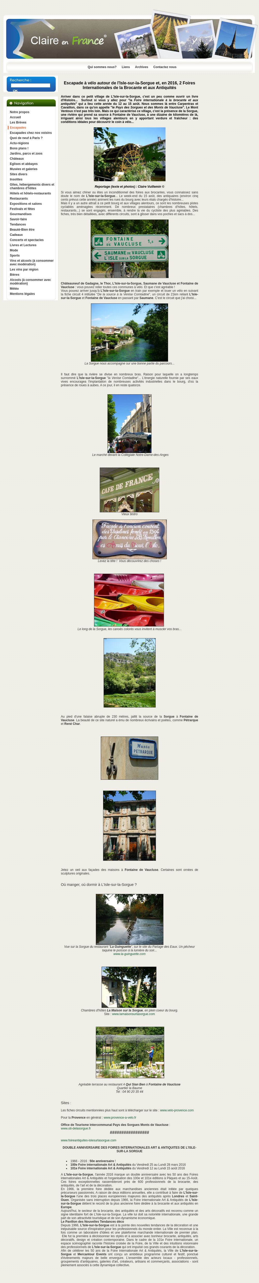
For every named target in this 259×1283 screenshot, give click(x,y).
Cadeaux (16, 235)
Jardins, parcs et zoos (26, 153)
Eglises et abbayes (24, 164)
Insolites (16, 179)
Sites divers (18, 174)
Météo (14, 288)
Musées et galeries (24, 169)
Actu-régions (19, 143)
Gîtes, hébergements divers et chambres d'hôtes (32, 186)
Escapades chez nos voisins (31, 133)
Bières (14, 274)
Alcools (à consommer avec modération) (30, 281)
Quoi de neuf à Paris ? (26, 138)
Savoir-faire (18, 219)
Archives (141, 67)
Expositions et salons (26, 204)
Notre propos (19, 112)
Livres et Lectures (23, 245)
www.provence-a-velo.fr (120, 1117)
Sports (15, 255)
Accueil (15, 117)
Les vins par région (24, 269)
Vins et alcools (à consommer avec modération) (32, 262)
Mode (14, 250)
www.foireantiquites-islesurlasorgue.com (88, 1140)
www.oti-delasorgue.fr (76, 1128)
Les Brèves (18, 122)
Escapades (18, 127)
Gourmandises (21, 214)
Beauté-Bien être (22, 229)
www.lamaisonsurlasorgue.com (133, 1014)
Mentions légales (22, 294)
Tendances (18, 224)
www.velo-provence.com (177, 1110)
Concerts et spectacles (27, 240)
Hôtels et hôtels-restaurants (30, 193)
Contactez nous (164, 67)
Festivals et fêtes (22, 209)
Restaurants (19, 198)
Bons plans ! (19, 148)
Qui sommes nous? (102, 67)
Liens (126, 67)
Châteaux (17, 159)
